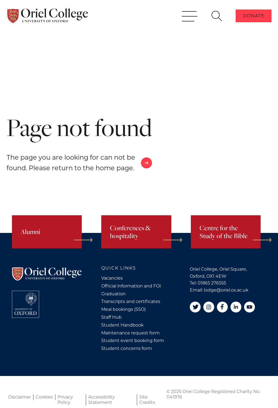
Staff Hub (111, 317)
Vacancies (112, 278)
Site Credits (147, 399)
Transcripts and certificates (130, 301)
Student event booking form (132, 340)
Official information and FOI (131, 286)
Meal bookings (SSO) (123, 309)
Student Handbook (122, 325)
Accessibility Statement (101, 399)
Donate (254, 24)
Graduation (113, 293)
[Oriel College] (47, 23)
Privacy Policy (65, 399)
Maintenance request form (130, 333)
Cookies (44, 397)
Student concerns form (126, 348)
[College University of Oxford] (25, 304)
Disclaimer (19, 397)
